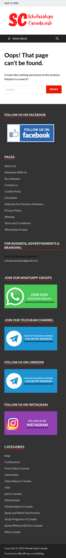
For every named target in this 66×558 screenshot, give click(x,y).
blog (7, 455)
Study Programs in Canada (21, 519)
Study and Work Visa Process (22, 512)
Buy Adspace (12, 178)
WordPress (24, 553)
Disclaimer (11, 197)
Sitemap (9, 216)
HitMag (39, 553)
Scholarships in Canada (19, 506)
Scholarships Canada (36, 548)
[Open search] (57, 39)
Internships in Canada (18, 481)
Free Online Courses (17, 468)
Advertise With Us (16, 172)
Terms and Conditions (18, 223)
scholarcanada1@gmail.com (21, 260)
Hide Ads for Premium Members (24, 204)
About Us (10, 166)
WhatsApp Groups (16, 229)
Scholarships (12, 500)
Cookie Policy (13, 191)
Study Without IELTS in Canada (23, 525)
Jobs (7, 487)
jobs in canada (13, 493)
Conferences (12, 462)
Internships (11, 474)
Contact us (11, 185)
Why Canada (12, 531)
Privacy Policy (13, 210)
